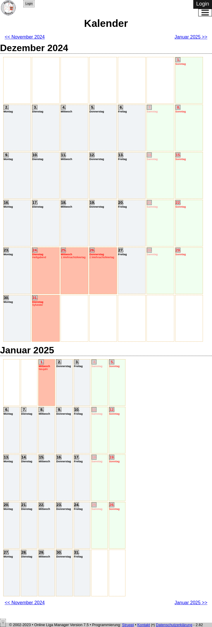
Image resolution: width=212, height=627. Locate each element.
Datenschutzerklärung (174, 625)
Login (28, 3)
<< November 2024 (25, 36)
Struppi (128, 625)
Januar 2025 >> (191, 36)
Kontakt (143, 625)
